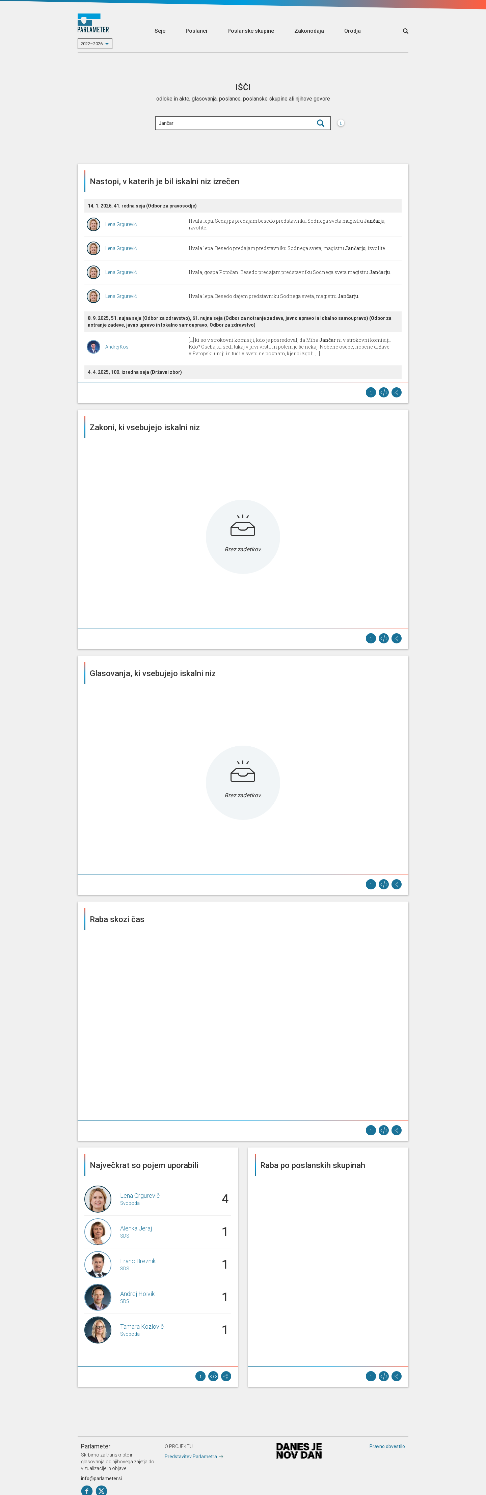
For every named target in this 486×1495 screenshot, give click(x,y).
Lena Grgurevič (121, 224)
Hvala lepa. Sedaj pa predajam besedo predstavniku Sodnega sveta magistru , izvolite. (287, 224)
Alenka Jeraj (136, 1228)
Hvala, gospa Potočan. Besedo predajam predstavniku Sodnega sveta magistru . (290, 272)
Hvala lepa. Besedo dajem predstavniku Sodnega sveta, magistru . (274, 296)
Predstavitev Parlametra (191, 1456)
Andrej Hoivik (137, 1293)
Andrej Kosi (117, 347)
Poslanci (196, 31)
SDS (124, 1236)
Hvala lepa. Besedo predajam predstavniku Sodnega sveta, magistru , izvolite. (287, 248)
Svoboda (130, 1203)
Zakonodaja (309, 31)
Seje (160, 31)
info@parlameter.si (101, 1478)
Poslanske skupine (250, 31)
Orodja (352, 31)
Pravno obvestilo (387, 1446)
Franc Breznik (138, 1261)
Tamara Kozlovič (142, 1326)
